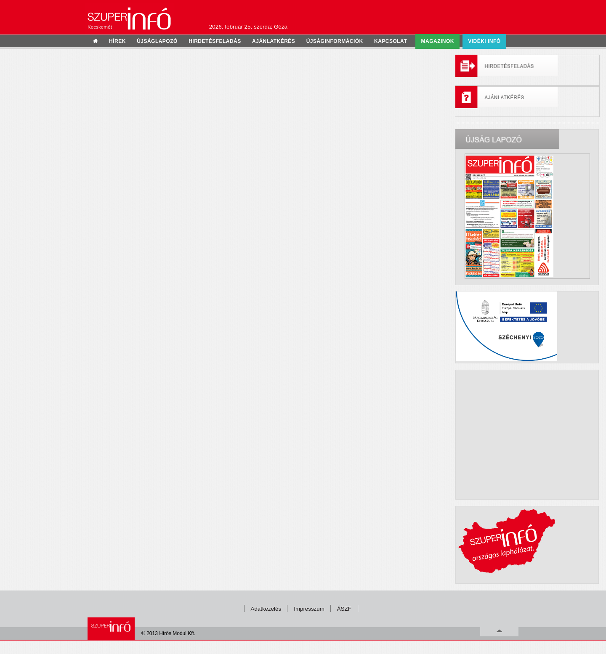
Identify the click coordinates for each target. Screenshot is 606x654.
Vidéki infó (484, 41)
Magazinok (437, 41)
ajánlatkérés (273, 41)
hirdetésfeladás (215, 41)
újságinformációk (334, 41)
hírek (117, 41)
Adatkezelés (266, 609)
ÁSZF (344, 609)
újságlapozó (157, 41)
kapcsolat (390, 41)
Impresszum (309, 609)
